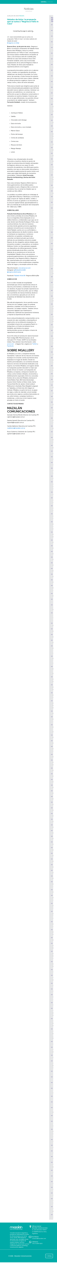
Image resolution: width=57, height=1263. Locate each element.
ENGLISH (50, 2)
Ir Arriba (49, 1256)
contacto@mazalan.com (39, 1238)
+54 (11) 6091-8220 (37, 1243)
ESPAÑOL (44, 2)
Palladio (21, 15)
